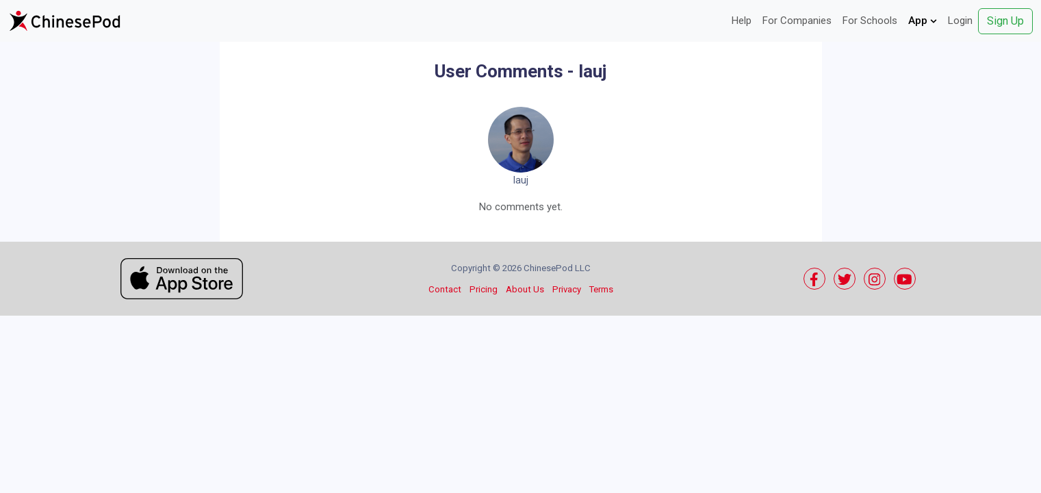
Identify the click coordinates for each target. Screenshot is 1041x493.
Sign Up (1005, 20)
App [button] (922, 20)
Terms (601, 289)
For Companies (797, 20)
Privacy (566, 289)
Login (960, 20)
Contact (444, 289)
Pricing (484, 289)
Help (741, 20)
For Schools (870, 20)
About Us (525, 289)
